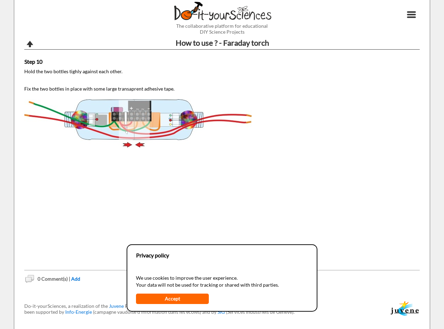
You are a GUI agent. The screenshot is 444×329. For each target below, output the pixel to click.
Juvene (116, 306)
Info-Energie (78, 312)
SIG (221, 312)
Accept (172, 299)
